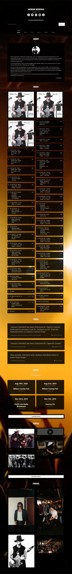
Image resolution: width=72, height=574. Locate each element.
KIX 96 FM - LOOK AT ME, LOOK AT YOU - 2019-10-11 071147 (44, 309)
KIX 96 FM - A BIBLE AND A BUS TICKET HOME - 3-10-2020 (45, 147)
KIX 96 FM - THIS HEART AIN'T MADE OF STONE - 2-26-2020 (16, 152)
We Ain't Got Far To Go (17, 296)
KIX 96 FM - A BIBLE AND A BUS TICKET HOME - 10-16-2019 (45, 240)
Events (39, 32)
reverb (43, 15)
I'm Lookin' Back (44, 301)
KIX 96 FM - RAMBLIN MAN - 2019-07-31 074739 (16, 228)
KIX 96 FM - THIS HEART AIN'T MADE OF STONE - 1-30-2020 (16, 170)
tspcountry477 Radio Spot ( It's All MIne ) (45, 289)
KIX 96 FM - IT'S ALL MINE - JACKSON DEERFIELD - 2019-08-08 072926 (17, 253)
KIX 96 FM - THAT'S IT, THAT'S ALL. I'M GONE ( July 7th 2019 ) (17, 262)
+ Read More (58, 78)
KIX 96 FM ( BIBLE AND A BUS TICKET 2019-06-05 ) (17, 285)
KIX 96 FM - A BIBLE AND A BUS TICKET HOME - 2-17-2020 (45, 154)
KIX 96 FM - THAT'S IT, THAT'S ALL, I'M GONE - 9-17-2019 (45, 198)
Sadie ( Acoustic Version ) (44, 296)
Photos (53, 32)
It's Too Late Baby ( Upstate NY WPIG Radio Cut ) (45, 123)
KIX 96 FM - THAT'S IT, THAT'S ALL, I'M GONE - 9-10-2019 (17, 244)
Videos (46, 32)
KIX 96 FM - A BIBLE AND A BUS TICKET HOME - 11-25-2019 (45, 222)
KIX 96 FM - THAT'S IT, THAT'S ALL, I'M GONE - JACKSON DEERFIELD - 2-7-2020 (44, 132)
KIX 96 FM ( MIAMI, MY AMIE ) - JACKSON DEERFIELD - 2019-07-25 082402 (16, 195)
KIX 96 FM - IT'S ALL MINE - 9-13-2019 (17, 203)
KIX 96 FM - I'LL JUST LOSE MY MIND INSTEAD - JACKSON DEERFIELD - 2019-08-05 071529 (45, 264)
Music (25, 32)
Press (32, 32)
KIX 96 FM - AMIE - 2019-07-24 (45, 215)
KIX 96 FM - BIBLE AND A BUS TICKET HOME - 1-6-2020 (17, 186)
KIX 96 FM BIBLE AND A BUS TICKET (45, 282)
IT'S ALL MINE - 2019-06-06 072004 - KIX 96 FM (17, 278)
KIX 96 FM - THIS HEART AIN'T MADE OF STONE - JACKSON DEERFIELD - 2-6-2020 (45, 164)
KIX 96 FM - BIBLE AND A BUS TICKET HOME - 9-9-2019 (45, 247)
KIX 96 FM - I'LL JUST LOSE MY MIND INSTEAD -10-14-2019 (17, 211)
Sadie (13, 291)
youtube (39, 15)
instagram (36, 15)
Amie (13, 311)
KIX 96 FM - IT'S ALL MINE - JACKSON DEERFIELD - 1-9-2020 (17, 220)
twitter (32, 15)
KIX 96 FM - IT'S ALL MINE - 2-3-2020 (45, 140)
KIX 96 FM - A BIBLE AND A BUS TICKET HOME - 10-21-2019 (45, 255)
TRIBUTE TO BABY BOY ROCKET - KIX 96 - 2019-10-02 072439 (16, 236)
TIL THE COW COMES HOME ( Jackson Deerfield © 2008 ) (17, 304)
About (18, 32)
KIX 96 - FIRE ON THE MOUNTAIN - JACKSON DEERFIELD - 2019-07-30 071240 (45, 231)
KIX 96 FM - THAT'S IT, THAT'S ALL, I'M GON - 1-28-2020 (45, 174)
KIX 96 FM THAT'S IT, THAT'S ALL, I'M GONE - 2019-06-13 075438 (45, 275)
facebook (28, 15)
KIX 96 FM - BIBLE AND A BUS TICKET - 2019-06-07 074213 (17, 270)
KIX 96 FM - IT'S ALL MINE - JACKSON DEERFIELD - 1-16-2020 (45, 182)
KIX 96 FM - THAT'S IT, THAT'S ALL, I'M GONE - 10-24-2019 (45, 190)
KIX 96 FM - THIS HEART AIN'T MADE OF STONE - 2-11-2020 (16, 161)
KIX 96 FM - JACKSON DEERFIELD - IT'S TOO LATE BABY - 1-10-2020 (45, 207)
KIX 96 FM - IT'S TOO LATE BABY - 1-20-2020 (17, 178)
